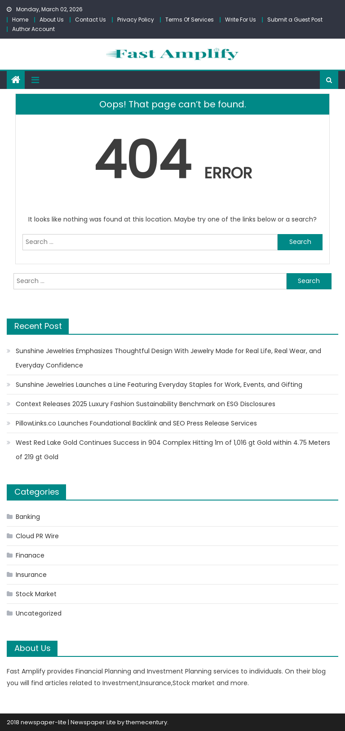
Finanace (30, 555)
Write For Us (240, 19)
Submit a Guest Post (295, 19)
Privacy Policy (135, 19)
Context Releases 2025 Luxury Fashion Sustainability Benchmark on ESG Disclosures (145, 403)
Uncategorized (39, 613)
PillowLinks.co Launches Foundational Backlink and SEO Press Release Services (136, 423)
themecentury (146, 722)
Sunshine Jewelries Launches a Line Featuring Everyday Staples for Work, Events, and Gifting (159, 384)
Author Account (33, 29)
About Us (52, 19)
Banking (28, 516)
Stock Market (36, 593)
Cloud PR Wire (37, 536)
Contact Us (90, 19)
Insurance (31, 574)
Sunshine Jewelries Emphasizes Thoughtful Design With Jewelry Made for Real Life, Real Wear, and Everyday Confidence (168, 358)
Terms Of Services (189, 19)
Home (20, 19)
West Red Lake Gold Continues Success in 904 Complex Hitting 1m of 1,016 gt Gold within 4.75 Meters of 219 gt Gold (173, 449)
